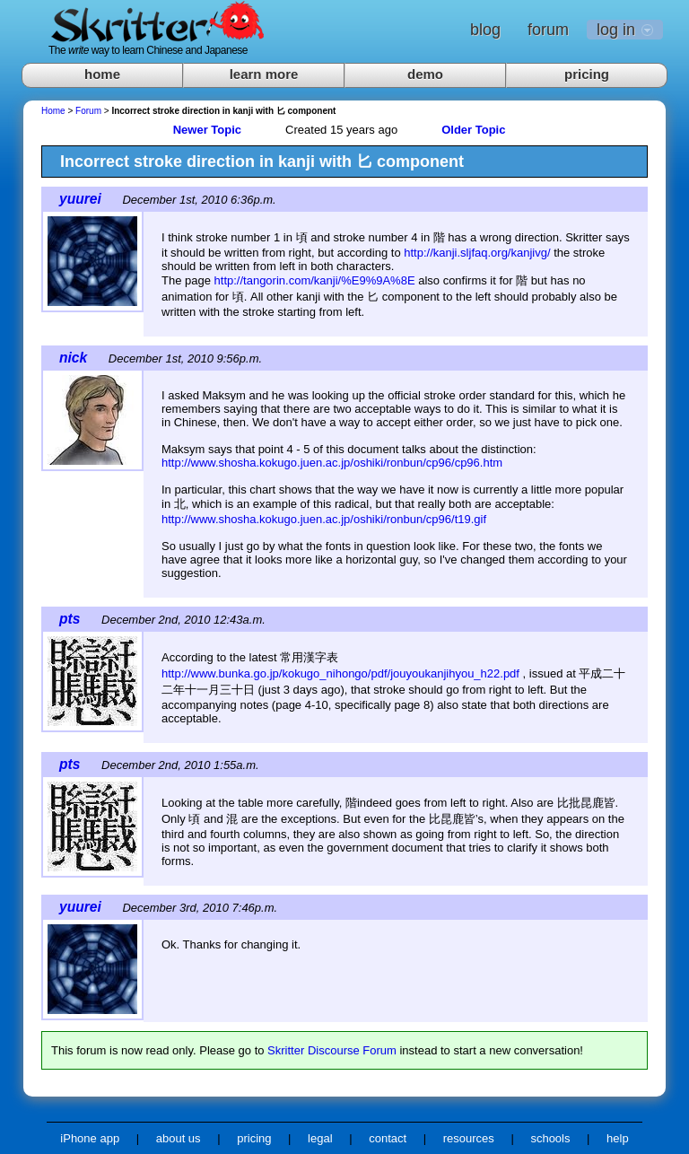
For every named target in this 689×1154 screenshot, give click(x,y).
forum (548, 30)
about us (178, 1138)
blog (485, 30)
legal (320, 1138)
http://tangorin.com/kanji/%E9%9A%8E (314, 280)
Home (53, 111)
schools (550, 1138)
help (617, 1138)
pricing (586, 74)
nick (73, 357)
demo (425, 74)
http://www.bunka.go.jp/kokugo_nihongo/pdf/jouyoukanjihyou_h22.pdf (340, 673)
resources (468, 1138)
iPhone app (89, 1138)
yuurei (80, 198)
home (102, 74)
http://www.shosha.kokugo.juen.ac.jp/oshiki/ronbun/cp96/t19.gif (323, 519)
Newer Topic (207, 129)
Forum (88, 111)
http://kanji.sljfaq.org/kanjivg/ (477, 252)
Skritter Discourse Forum (332, 1050)
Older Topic (473, 129)
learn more (264, 74)
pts (69, 618)
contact (387, 1138)
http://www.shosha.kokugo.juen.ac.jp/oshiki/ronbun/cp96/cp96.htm (331, 462)
